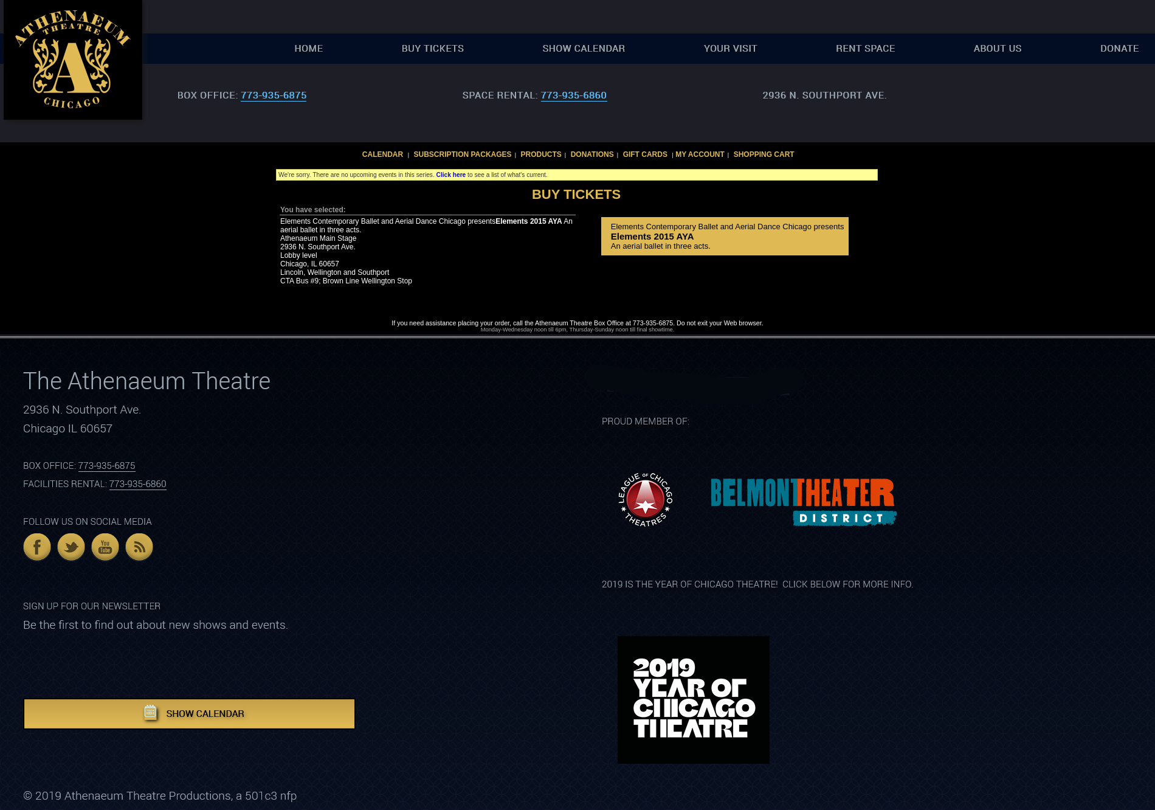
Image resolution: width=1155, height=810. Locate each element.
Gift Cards (645, 154)
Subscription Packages (463, 154)
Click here (451, 174)
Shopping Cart (764, 154)
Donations (592, 154)
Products (540, 154)
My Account (699, 154)
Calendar (382, 154)
